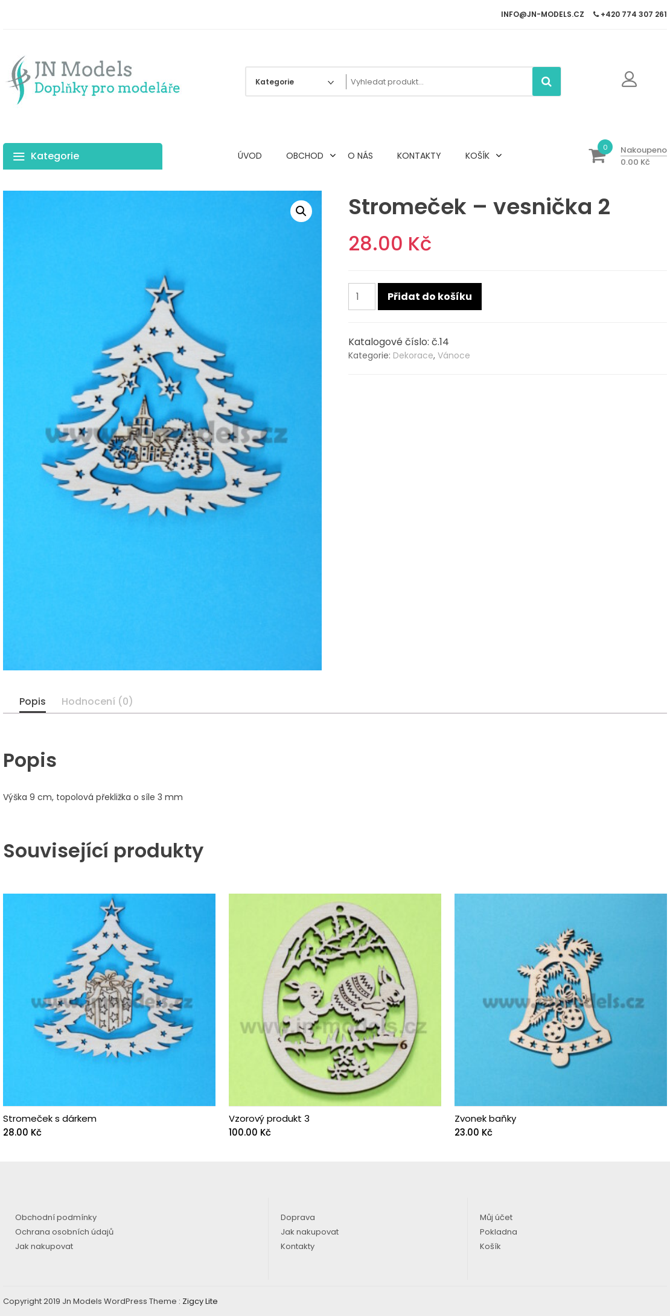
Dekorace (413, 355)
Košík (490, 1246)
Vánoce (454, 355)
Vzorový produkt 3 (269, 1118)
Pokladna (498, 1232)
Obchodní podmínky (56, 1217)
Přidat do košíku (430, 297)
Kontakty (297, 1246)
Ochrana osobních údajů (64, 1232)
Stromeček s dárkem (50, 1118)
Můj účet (496, 1217)
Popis (32, 701)
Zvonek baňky (485, 1118)
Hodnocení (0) (97, 701)
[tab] (33, 702)
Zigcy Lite (200, 1301)
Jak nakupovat (44, 1246)
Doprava (298, 1217)
